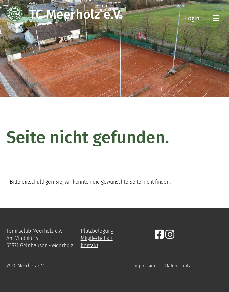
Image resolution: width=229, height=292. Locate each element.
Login (192, 18)
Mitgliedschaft (97, 238)
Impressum (144, 266)
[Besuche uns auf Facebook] (159, 234)
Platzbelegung (97, 231)
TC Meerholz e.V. (76, 14)
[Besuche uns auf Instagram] (169, 234)
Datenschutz (178, 266)
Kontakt (89, 245)
